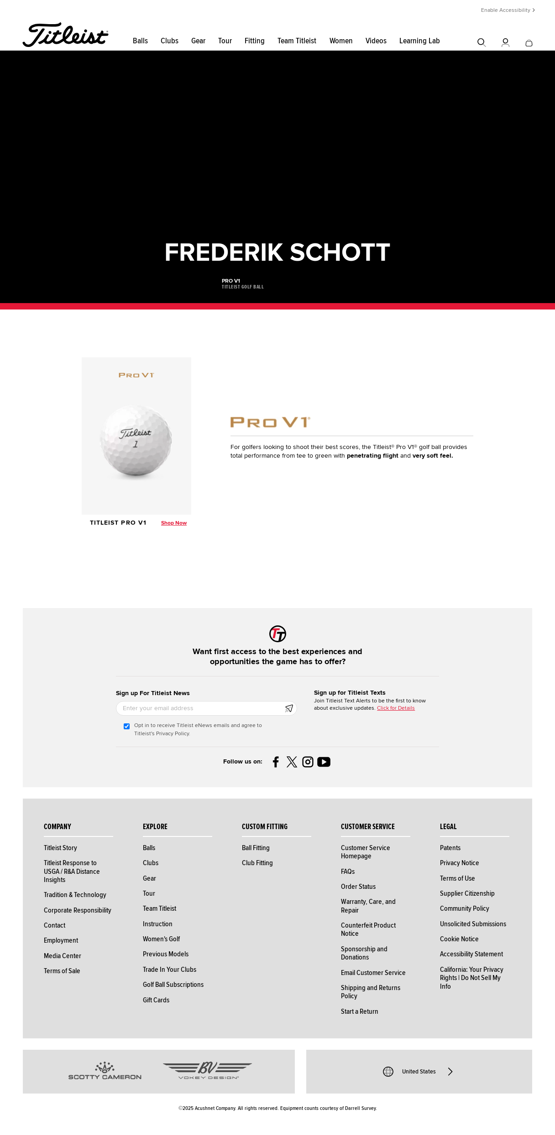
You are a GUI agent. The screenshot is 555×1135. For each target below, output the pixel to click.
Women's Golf (161, 939)
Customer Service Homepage (365, 852)
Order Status (358, 886)
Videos (376, 41)
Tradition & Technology (75, 894)
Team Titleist (297, 41)
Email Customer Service (373, 972)
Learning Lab (419, 41)
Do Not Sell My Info (470, 982)
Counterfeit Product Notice (368, 929)
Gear (198, 41)
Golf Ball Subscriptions (173, 984)
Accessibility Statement (471, 954)
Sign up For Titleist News (153, 693)
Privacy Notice (459, 862)
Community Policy (464, 908)
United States (419, 1071)
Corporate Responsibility (77, 910)
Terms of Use (457, 878)
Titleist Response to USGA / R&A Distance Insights (72, 871)
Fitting (255, 41)
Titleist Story (60, 847)
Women (341, 41)
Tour (225, 41)
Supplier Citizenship (467, 893)
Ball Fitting (256, 847)
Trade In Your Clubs (169, 969)
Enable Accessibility (505, 10)
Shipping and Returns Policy (370, 992)
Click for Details (396, 708)
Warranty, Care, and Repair (368, 905)
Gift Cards (156, 1000)
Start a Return (359, 1011)
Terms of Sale (62, 970)
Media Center (62, 955)
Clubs (169, 41)
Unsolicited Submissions (473, 924)
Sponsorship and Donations (364, 953)
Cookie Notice (459, 939)
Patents (450, 847)
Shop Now (174, 523)
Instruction (158, 924)
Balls (140, 41)
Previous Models (165, 954)
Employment (61, 940)
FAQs (348, 871)
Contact (54, 925)
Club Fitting (257, 862)
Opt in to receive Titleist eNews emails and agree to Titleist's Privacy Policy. (198, 729)
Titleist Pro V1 (118, 522)
